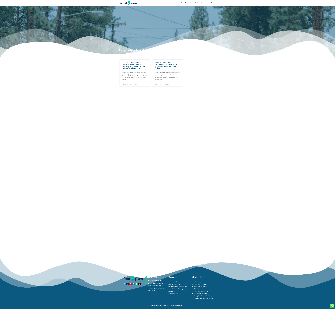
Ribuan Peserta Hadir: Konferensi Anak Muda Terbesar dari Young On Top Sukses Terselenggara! (133, 65)
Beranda (183, 3)
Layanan (203, 3)
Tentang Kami (194, 3)
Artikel (211, 3)
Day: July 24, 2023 (133, 50)
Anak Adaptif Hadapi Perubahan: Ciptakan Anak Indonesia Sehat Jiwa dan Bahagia (166, 65)
